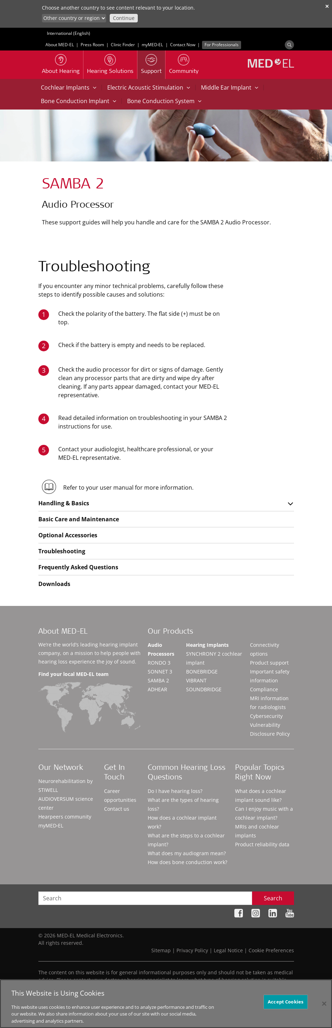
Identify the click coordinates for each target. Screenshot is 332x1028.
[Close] (324, 1011)
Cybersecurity (266, 716)
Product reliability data (262, 844)
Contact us (116, 808)
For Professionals (222, 45)
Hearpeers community (64, 816)
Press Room (92, 45)
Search (273, 898)
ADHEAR (157, 689)
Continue (124, 18)
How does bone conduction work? (187, 862)
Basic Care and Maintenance (78, 519)
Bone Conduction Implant (78, 101)
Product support (269, 662)
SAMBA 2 (158, 680)
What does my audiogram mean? (187, 853)
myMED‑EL (152, 45)
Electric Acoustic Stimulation (148, 87)
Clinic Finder (123, 45)
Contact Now (182, 45)
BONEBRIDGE (202, 671)
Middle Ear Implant (229, 87)
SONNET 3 (160, 671)
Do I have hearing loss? (175, 791)
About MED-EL (59, 45)
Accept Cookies (285, 1009)
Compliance (264, 689)
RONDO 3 (159, 662)
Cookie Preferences (271, 950)
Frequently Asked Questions (78, 567)
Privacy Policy (192, 950)
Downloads (54, 584)
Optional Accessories (67, 535)
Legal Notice (228, 950)
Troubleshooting (61, 551)
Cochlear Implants (68, 87)
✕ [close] (327, 6)
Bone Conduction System (164, 101)
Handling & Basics (63, 503)
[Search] (289, 44)
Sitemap (161, 950)
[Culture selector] (74, 18)
